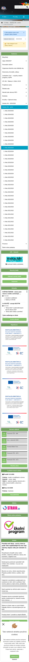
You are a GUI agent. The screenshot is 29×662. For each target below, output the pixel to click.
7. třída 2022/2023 (9, 199)
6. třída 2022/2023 (9, 195)
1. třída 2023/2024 (9, 144)
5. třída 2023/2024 (9, 158)
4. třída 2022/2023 (9, 188)
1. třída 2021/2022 (9, 210)
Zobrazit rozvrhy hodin (14, 276)
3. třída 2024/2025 (9, 118)
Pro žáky (16, 16)
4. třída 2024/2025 (9, 122)
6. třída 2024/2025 (9, 129)
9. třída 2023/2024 (9, 173)
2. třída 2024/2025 (9, 114)
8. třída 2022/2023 (9, 203)
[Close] (24, 32)
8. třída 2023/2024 (9, 170)
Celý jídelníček (14, 494)
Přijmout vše (14, 656)
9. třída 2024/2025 (9, 140)
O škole (5, 16)
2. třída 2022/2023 (9, 181)
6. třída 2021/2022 (9, 229)
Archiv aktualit (14, 319)
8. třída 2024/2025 (9, 136)
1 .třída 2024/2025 (9, 110)
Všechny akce (14, 465)
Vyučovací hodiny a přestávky (15, 264)
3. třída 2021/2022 (9, 218)
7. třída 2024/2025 (9, 133)
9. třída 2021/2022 (9, 240)
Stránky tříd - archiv (15, 22)
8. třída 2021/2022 (9, 236)
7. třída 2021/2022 (9, 232)
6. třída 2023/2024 (9, 162)
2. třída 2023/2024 (9, 147)
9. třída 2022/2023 (9, 206)
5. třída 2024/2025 (9, 125)
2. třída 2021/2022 (9, 214)
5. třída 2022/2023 (9, 192)
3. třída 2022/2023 (9, 184)
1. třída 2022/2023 (9, 177)
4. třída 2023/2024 (9, 155)
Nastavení (14, 659)
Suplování (14, 281)
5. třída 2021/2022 (9, 225)
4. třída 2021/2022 (9, 221)
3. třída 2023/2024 (9, 151)
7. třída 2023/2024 (9, 166)
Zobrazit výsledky (14, 621)
